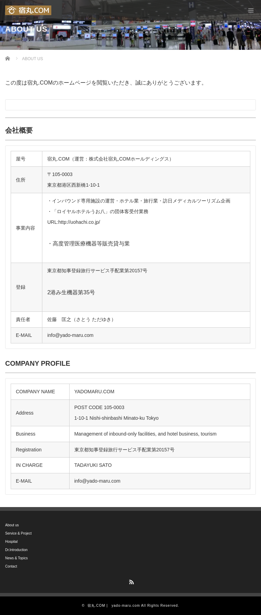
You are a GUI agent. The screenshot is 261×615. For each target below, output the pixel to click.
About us (12, 525)
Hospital (11, 541)
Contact (11, 566)
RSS (130, 581)
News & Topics (16, 558)
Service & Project (18, 533)
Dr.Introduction (16, 550)
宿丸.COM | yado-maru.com (113, 605)
